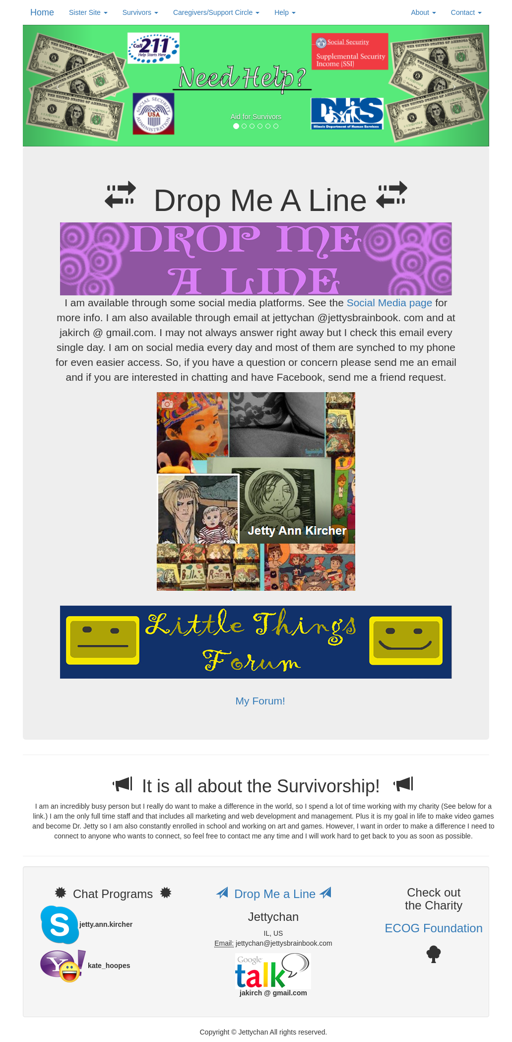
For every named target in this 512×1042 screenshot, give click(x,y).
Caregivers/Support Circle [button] (216, 12)
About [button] (423, 12)
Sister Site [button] (88, 12)
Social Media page (390, 302)
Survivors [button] (140, 12)
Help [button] (285, 12)
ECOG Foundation (434, 928)
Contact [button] (466, 12)
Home (42, 12)
